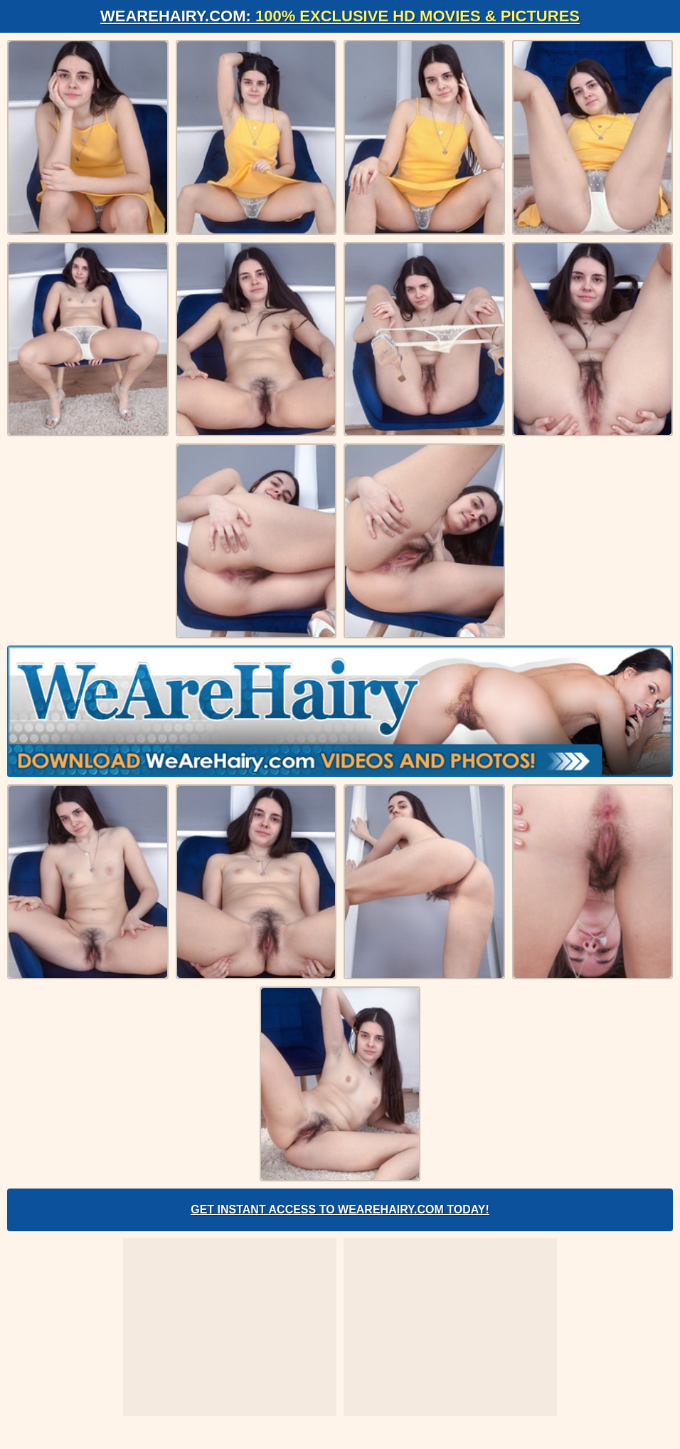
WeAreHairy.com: (340, 16)
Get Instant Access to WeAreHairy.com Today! (340, 1209)
